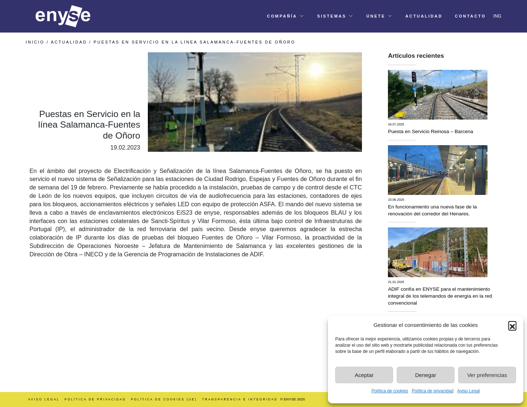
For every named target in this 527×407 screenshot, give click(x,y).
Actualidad (69, 42)
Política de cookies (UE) (164, 399)
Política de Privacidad (95, 399)
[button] (512, 325)
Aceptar (364, 375)
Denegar (425, 375)
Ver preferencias (487, 375)
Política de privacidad (432, 390)
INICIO (35, 42)
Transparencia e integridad (240, 399)
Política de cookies (389, 390)
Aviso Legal (468, 390)
